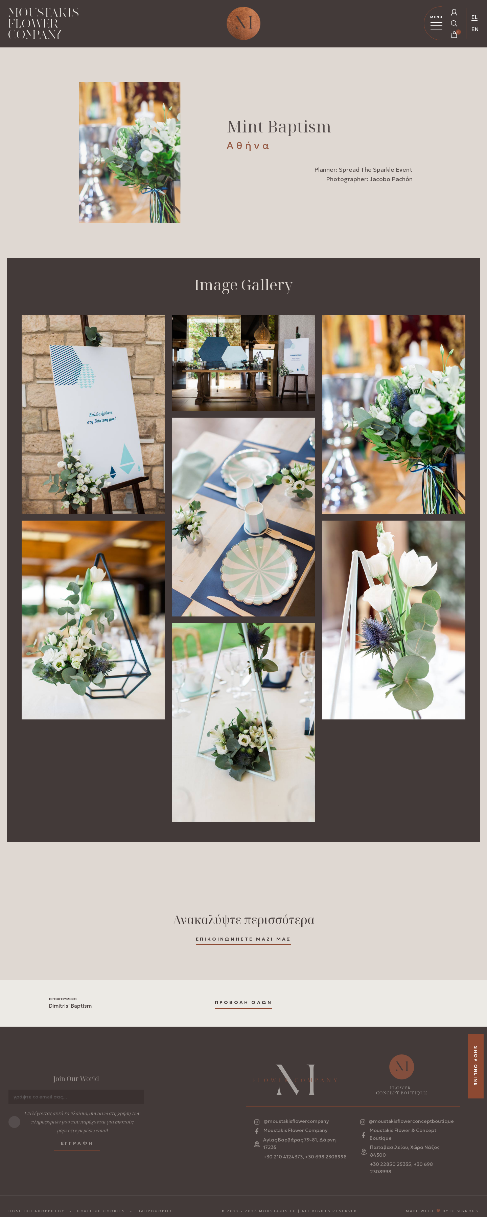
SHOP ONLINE (476, 1066)
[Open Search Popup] (454, 23)
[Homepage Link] (43, 24)
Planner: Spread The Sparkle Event (363, 170)
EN (475, 29)
